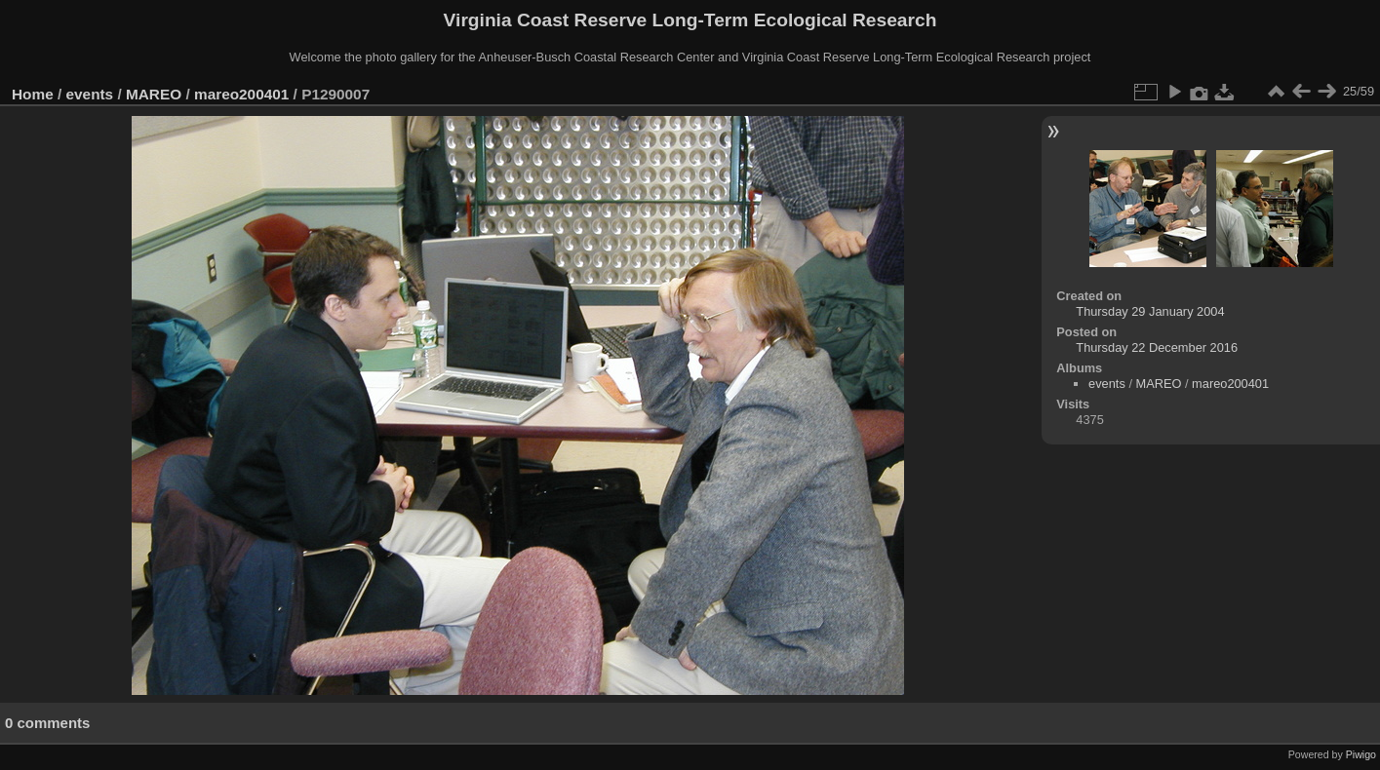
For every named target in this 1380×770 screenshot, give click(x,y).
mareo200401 (241, 94)
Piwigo (1361, 754)
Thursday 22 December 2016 (1157, 347)
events (90, 94)
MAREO (153, 94)
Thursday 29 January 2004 (1150, 311)
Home (33, 94)
